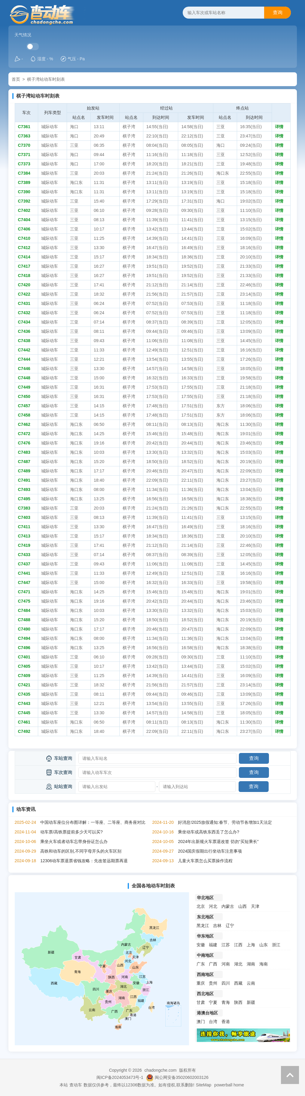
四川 (225, 983)
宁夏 (213, 1002)
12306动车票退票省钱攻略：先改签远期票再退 (84, 860)
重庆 (201, 983)
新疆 (251, 1002)
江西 (238, 944)
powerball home (229, 1084)
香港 (225, 1021)
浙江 (276, 944)
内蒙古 (227, 906)
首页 (16, 79)
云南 (251, 983)
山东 (263, 944)
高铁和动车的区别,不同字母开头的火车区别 (80, 851)
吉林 (217, 925)
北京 (201, 906)
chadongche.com (161, 1070)
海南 (263, 964)
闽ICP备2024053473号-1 (119, 1077)
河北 (213, 906)
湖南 (251, 964)
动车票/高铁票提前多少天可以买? (71, 832)
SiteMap (203, 1084)
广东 (201, 964)
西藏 (238, 983)
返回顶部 (290, 1075)
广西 (213, 964)
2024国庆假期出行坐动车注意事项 (210, 851)
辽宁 (230, 925)
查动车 (75, 1084)
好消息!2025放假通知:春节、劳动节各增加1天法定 (225, 822)
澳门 (201, 1021)
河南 (225, 964)
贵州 (213, 983)
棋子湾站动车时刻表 (46, 79)
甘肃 (201, 1002)
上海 (251, 944)
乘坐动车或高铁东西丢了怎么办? (208, 832)
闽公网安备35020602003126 (182, 1077)
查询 (277, 12)
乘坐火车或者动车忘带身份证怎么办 (74, 841)
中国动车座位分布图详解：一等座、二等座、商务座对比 (92, 822)
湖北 (238, 964)
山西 (242, 906)
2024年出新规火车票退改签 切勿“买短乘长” (218, 841)
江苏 (225, 944)
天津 (255, 906)
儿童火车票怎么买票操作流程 (205, 860)
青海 (225, 1002)
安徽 (201, 944)
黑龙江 (203, 925)
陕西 (238, 1002)
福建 (213, 944)
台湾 (213, 1021)
